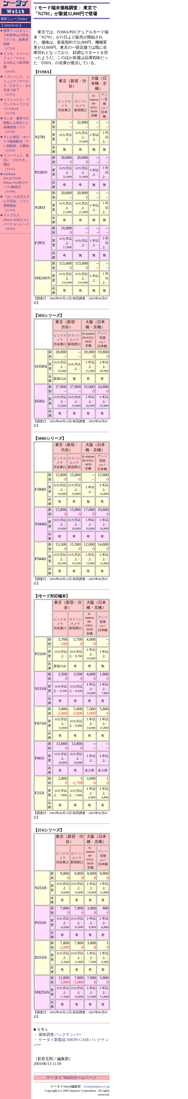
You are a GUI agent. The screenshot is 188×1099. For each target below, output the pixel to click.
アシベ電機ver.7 (102, 337)
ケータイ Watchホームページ (71, 1077)
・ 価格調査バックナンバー (58, 1034)
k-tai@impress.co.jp (97, 1086)
